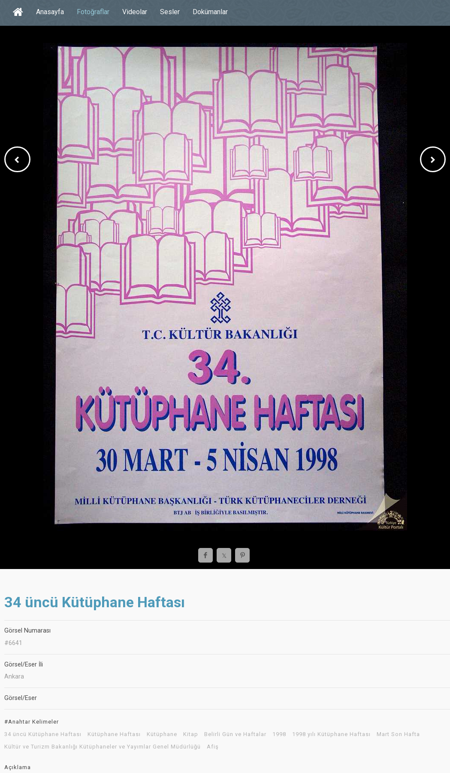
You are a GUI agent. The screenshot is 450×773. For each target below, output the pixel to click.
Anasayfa (50, 12)
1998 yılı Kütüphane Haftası (331, 734)
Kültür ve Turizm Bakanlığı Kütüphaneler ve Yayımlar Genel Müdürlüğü (102, 747)
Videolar (134, 12)
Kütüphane (162, 734)
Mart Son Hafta (398, 734)
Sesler (170, 12)
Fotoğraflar (93, 12)
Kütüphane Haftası (114, 734)
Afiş (213, 747)
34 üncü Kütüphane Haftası (43, 734)
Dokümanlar (210, 12)
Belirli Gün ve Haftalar (235, 734)
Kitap (190, 734)
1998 (279, 734)
